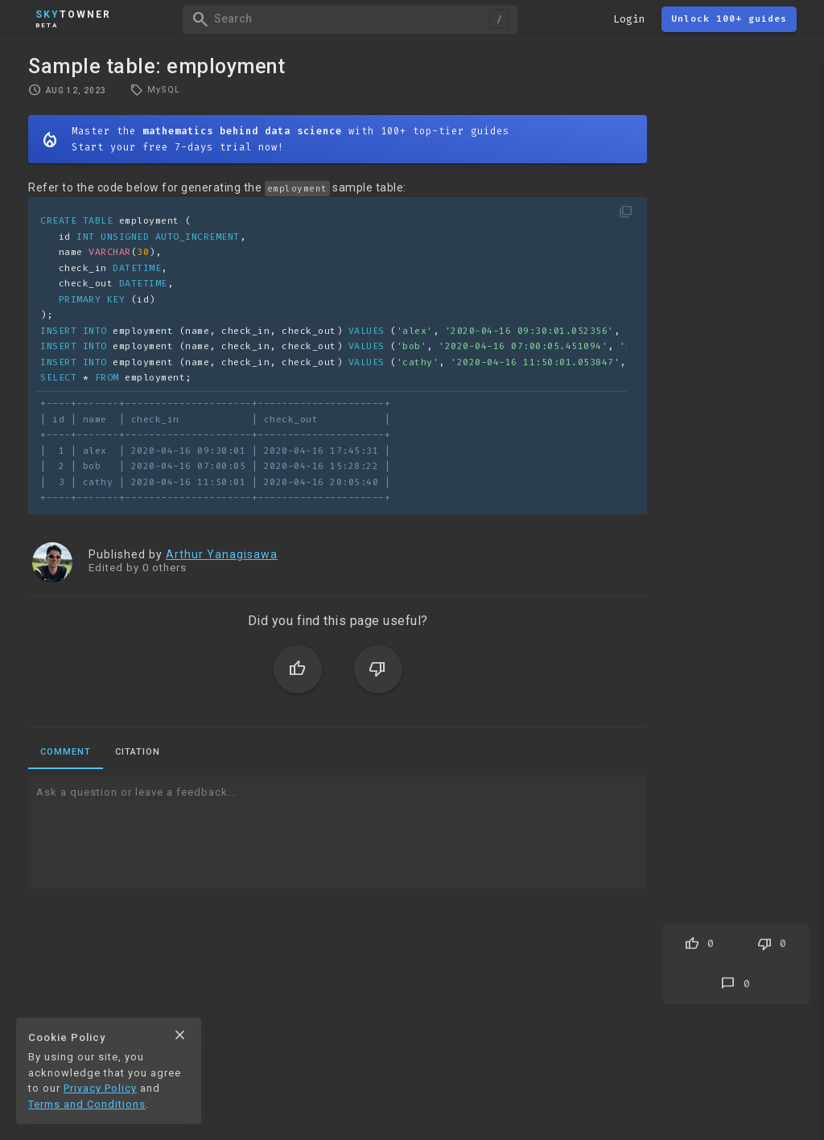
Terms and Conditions (87, 1104)
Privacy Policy (100, 1088)
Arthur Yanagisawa (222, 554)
